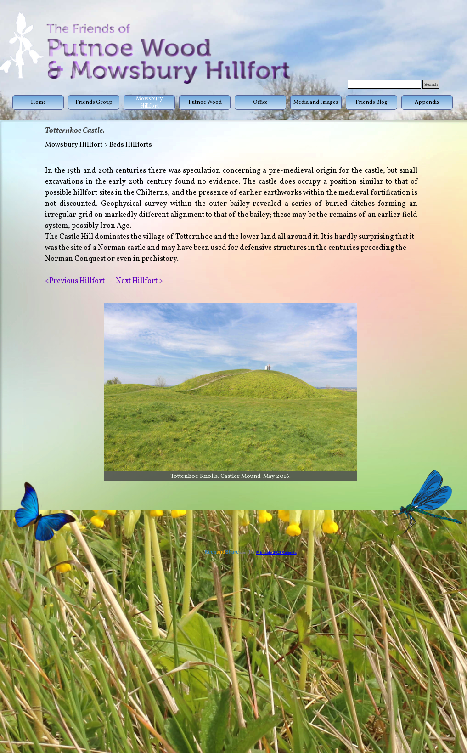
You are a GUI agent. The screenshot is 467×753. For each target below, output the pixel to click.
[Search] (384, 84)
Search (431, 84)
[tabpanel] (231, 226)
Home (38, 102)
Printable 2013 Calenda (276, 552)
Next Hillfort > (139, 281)
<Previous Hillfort (75, 281)
